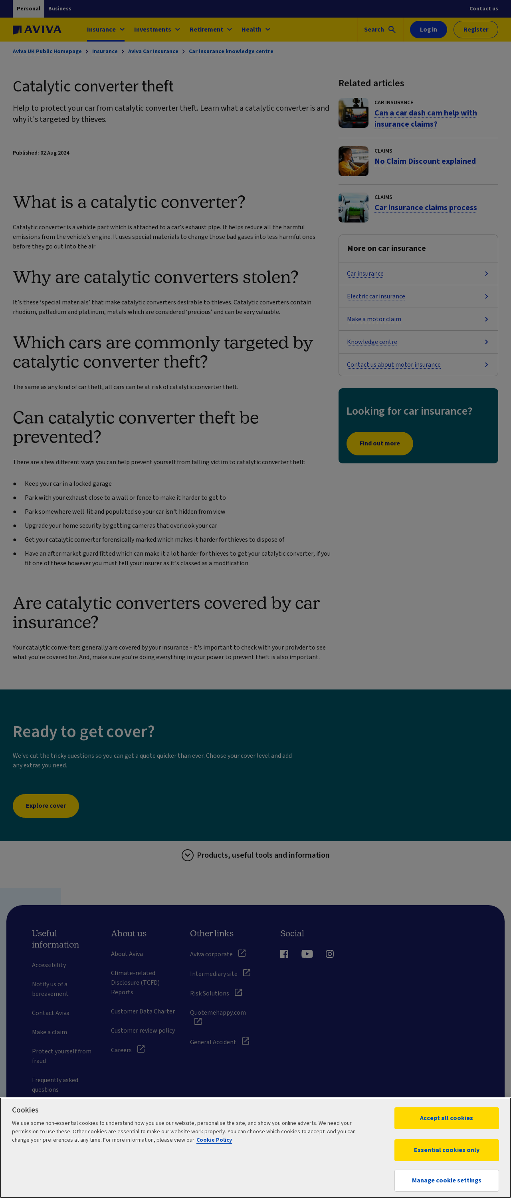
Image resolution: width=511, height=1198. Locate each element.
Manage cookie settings (446, 1180)
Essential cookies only (446, 1150)
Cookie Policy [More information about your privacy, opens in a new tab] (214, 1140)
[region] (255, 1147)
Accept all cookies (446, 1118)
